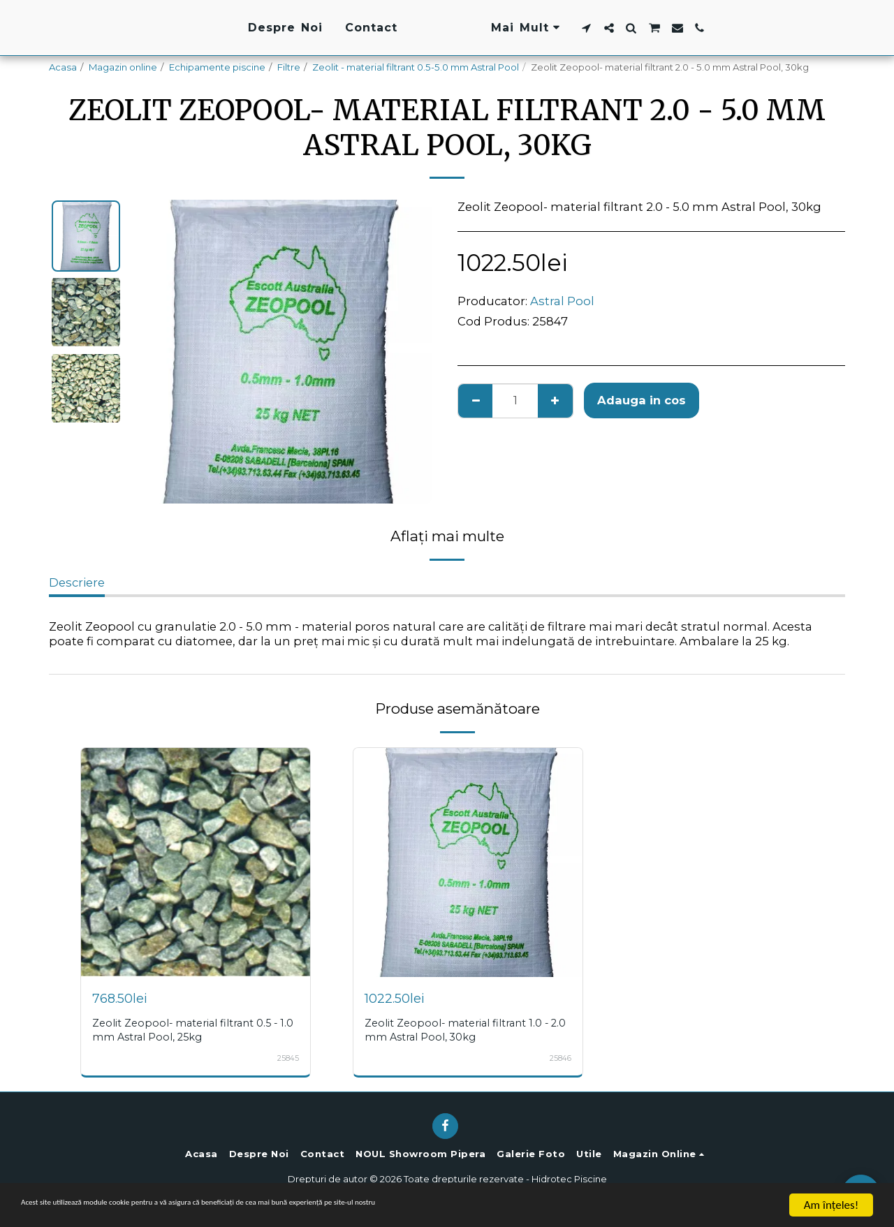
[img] (195, 862)
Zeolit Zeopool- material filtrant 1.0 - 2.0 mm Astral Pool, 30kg (464, 1029)
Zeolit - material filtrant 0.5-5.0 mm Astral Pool (415, 67)
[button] (672, 28)
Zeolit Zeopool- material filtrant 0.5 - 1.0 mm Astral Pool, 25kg (193, 1029)
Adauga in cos (641, 400)
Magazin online (123, 67)
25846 (559, 1058)
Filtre (288, 67)
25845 (287, 1058)
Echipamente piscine (217, 67)
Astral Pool (562, 301)
